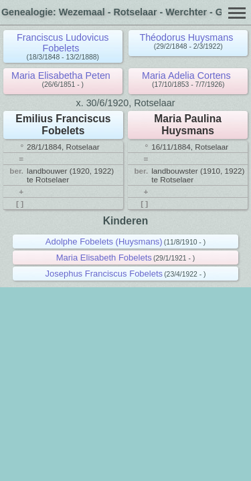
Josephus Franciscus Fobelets (104, 274)
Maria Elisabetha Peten (60, 75)
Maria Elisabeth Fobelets (104, 258)
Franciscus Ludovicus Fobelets (62, 42)
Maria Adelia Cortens (186, 75)
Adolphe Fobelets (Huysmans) (104, 241)
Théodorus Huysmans (186, 37)
